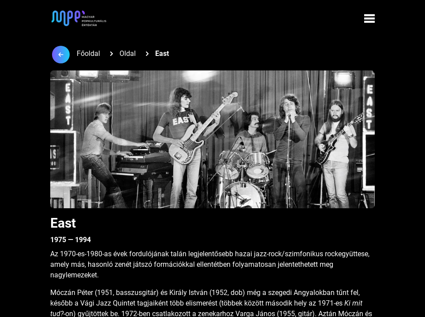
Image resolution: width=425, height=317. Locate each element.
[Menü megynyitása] (369, 18)
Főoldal (88, 53)
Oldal (127, 53)
